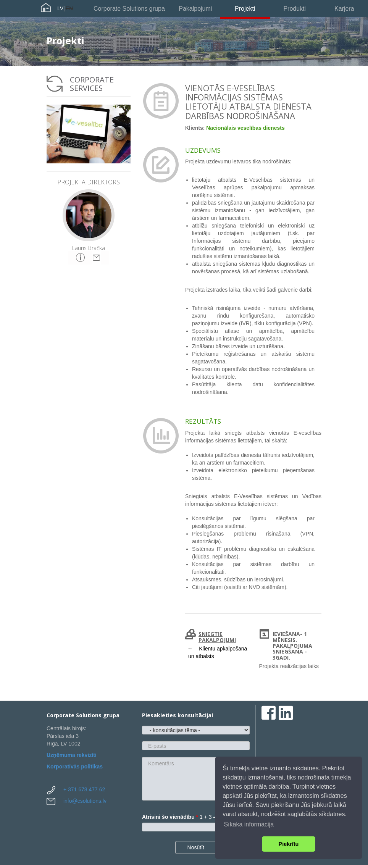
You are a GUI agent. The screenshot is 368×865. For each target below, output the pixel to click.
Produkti (294, 8)
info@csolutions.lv (85, 801)
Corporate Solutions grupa (129, 8)
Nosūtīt (195, 847)
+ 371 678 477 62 (84, 789)
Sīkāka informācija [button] (249, 824)
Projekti (245, 8)
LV (60, 8)
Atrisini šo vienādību (170, 817)
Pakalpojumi (195, 8)
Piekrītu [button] (289, 844)
